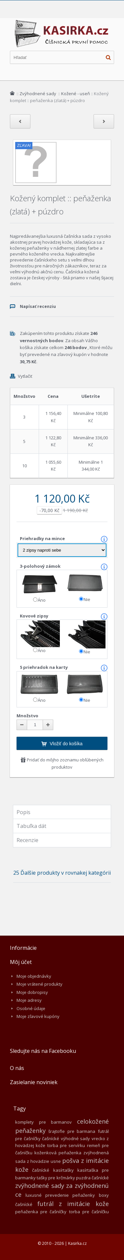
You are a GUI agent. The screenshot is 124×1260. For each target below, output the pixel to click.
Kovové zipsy (34, 616)
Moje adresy (29, 1000)
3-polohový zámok (41, 566)
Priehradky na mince (43, 538)
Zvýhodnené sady (38, 93)
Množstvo (27, 716)
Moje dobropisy (32, 992)
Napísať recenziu (38, 306)
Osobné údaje (31, 1008)
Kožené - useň (75, 93)
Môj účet (21, 962)
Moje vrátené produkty (39, 984)
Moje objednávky (34, 976)
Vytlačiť (25, 376)
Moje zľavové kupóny (38, 1016)
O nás (17, 1068)
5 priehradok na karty (44, 667)
